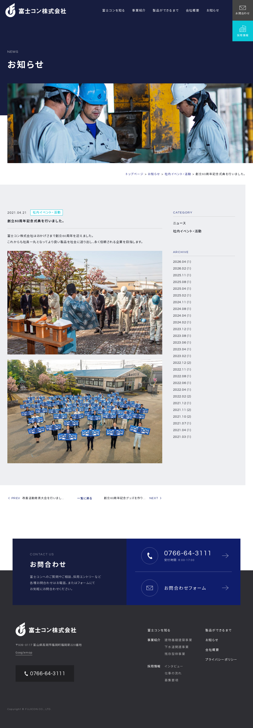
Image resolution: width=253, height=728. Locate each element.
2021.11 (182, 410)
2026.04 (182, 261)
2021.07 (182, 423)
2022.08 (182, 376)
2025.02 (182, 295)
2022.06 (182, 383)
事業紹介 (139, 10)
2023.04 (182, 349)
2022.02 (182, 396)
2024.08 (182, 309)
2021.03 (182, 436)
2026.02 (182, 268)
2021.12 (182, 403)
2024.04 (182, 315)
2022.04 (182, 389)
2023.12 (182, 329)
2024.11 (182, 302)
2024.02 (182, 322)
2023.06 (182, 342)
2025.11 (182, 275)
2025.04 (182, 288)
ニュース (179, 223)
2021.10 (182, 416)
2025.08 (182, 282)
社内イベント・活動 (187, 231)
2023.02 (182, 356)
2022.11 (182, 369)
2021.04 (182, 430)
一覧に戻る (84, 498)
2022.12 (182, 362)
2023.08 (182, 336)
